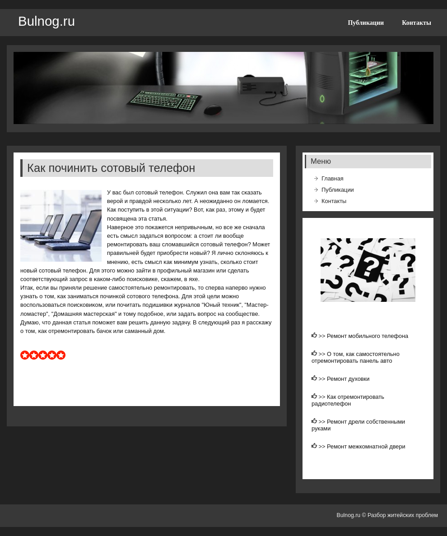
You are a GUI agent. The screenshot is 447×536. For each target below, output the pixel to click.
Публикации (366, 22)
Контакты (416, 22)
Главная (332, 178)
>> (323, 336)
